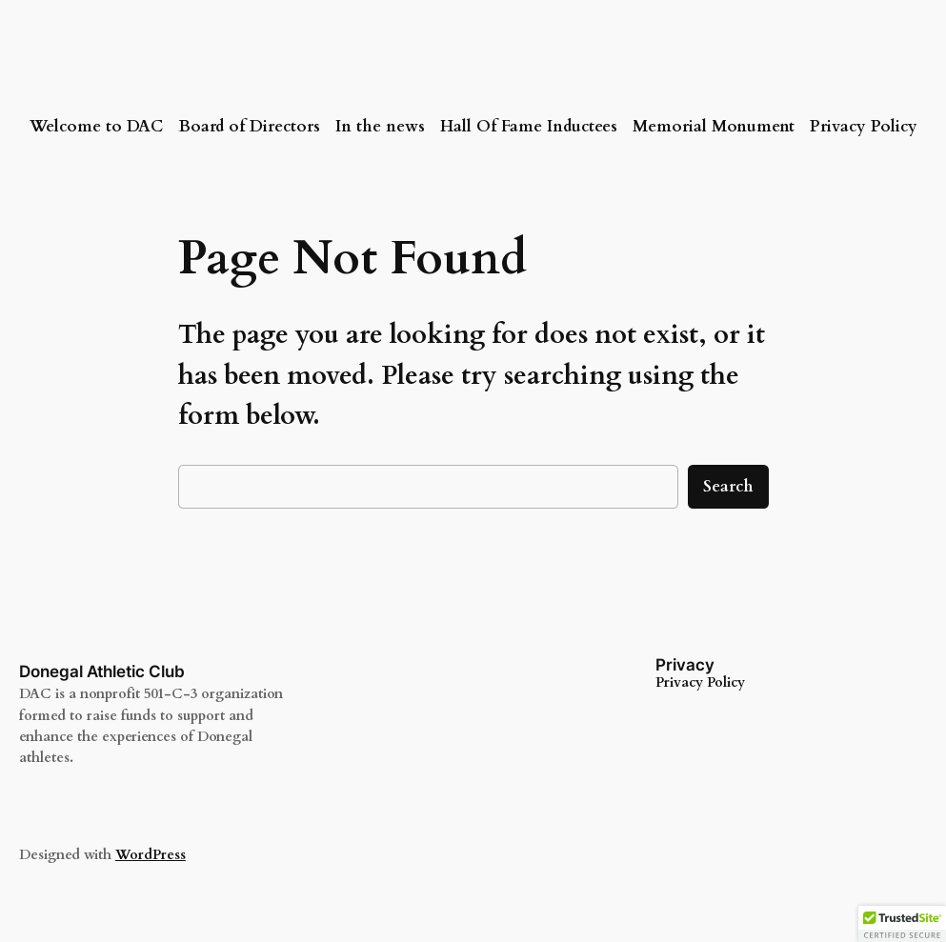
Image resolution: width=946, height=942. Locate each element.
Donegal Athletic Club (102, 671)
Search (728, 486)
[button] (902, 924)
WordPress (150, 855)
